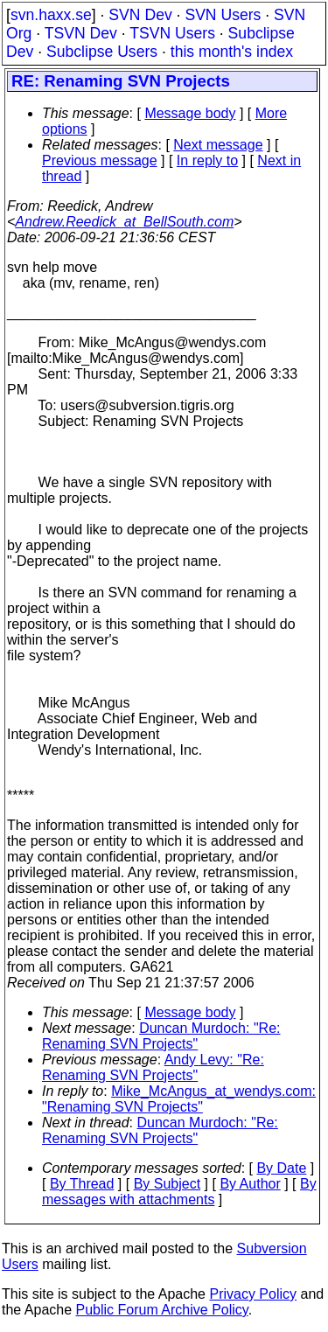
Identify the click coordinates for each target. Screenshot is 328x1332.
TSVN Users (172, 33)
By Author (250, 1183)
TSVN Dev (81, 33)
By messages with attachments (179, 1191)
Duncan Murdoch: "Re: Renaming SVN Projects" (161, 1036)
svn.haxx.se (51, 15)
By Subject (167, 1183)
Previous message (99, 160)
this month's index (232, 51)
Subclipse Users (101, 51)
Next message (217, 144)
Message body (189, 113)
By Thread (82, 1183)
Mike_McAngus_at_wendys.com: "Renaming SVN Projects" (179, 1099)
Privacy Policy (253, 1294)
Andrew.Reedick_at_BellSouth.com (124, 221)
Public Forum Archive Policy (162, 1309)
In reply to (207, 160)
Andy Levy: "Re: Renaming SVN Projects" (153, 1067)
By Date (281, 1168)
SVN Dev (139, 15)
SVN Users (223, 15)
